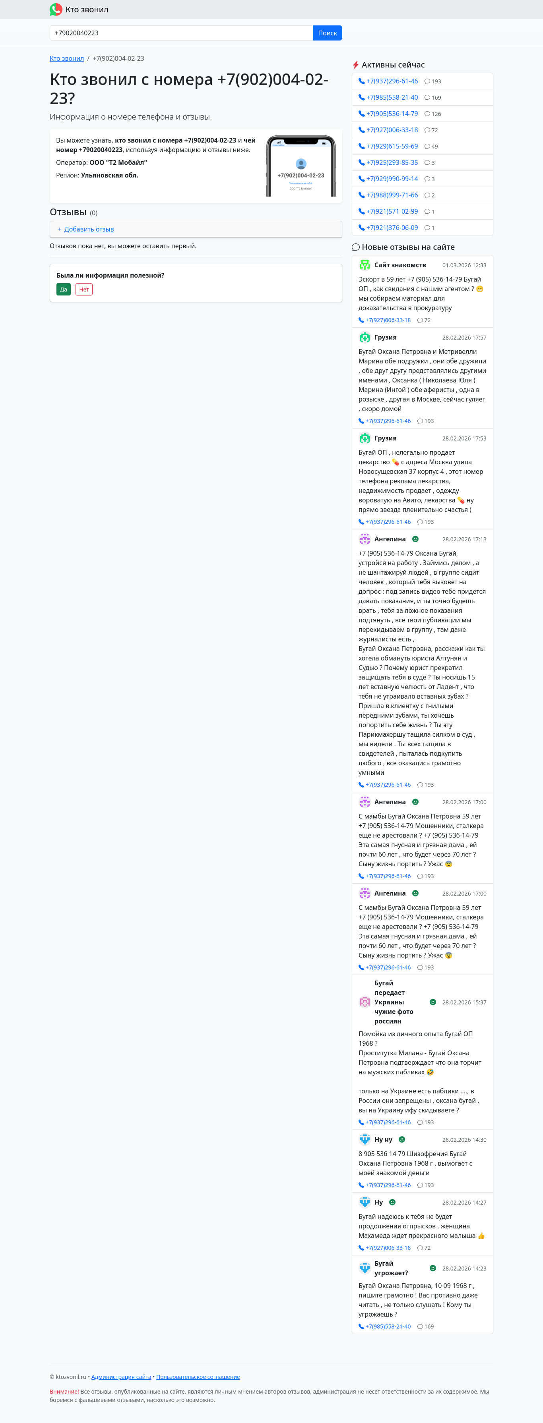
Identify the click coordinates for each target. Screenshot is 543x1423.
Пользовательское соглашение (198, 1377)
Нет (84, 289)
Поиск (327, 33)
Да (63, 289)
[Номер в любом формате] (181, 33)
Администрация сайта (121, 1377)
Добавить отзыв (85, 229)
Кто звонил (79, 9)
